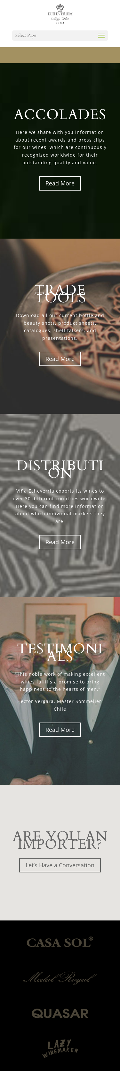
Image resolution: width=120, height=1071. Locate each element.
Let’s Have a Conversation (60, 865)
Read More (60, 183)
